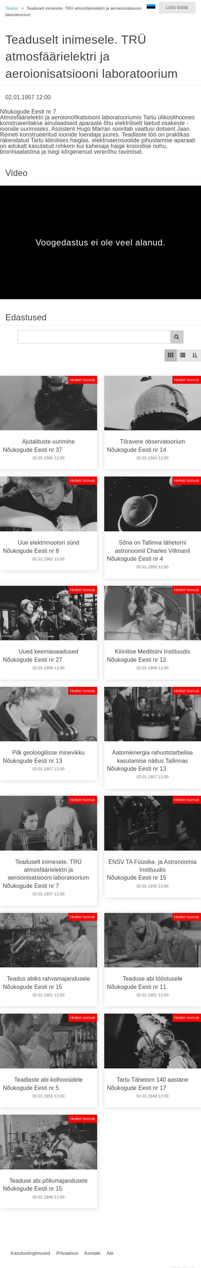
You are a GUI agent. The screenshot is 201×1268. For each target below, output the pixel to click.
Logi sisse (177, 7)
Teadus (12, 8)
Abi (109, 1253)
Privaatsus (67, 1253)
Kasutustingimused (30, 1253)
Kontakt (92, 1253)
